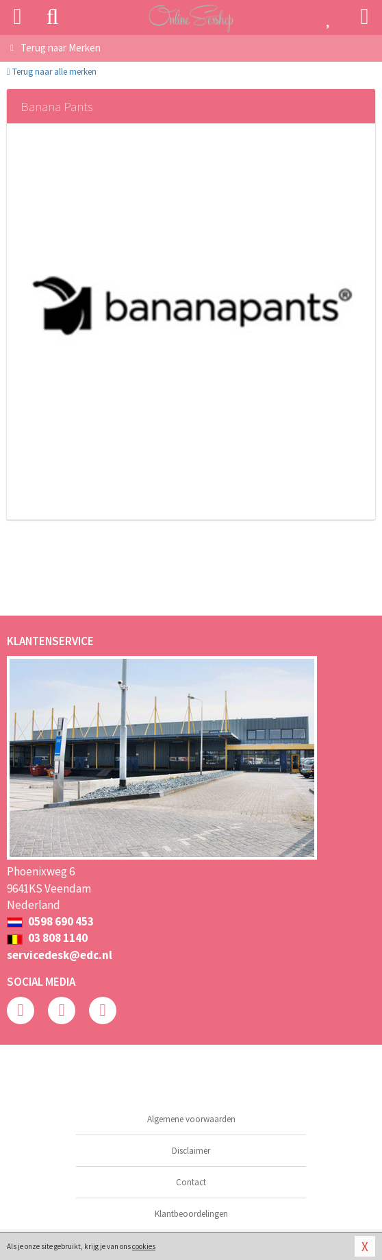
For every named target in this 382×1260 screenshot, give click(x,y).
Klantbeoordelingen (191, 1214)
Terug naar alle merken (52, 71)
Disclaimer (191, 1150)
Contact (191, 1182)
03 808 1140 (47, 937)
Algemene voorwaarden (191, 1119)
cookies (143, 1246)
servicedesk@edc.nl (59, 954)
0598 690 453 (50, 921)
